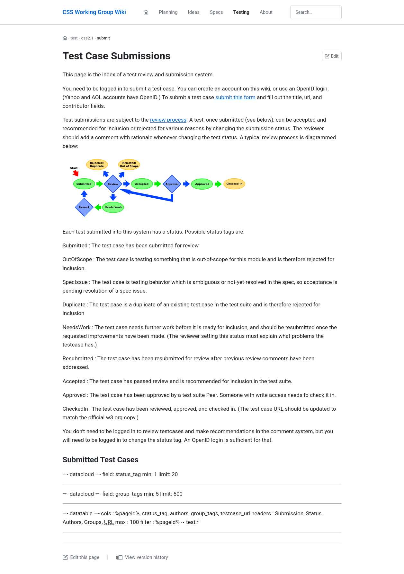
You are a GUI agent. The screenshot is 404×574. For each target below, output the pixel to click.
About (266, 12)
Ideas (194, 12)
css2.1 (87, 38)
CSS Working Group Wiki (94, 12)
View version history (142, 557)
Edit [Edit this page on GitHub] (331, 56)
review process (168, 119)
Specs (216, 12)
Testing (241, 12)
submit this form (235, 97)
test (73, 38)
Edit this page (81, 557)
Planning (168, 12)
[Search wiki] (316, 12)
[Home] (146, 12)
